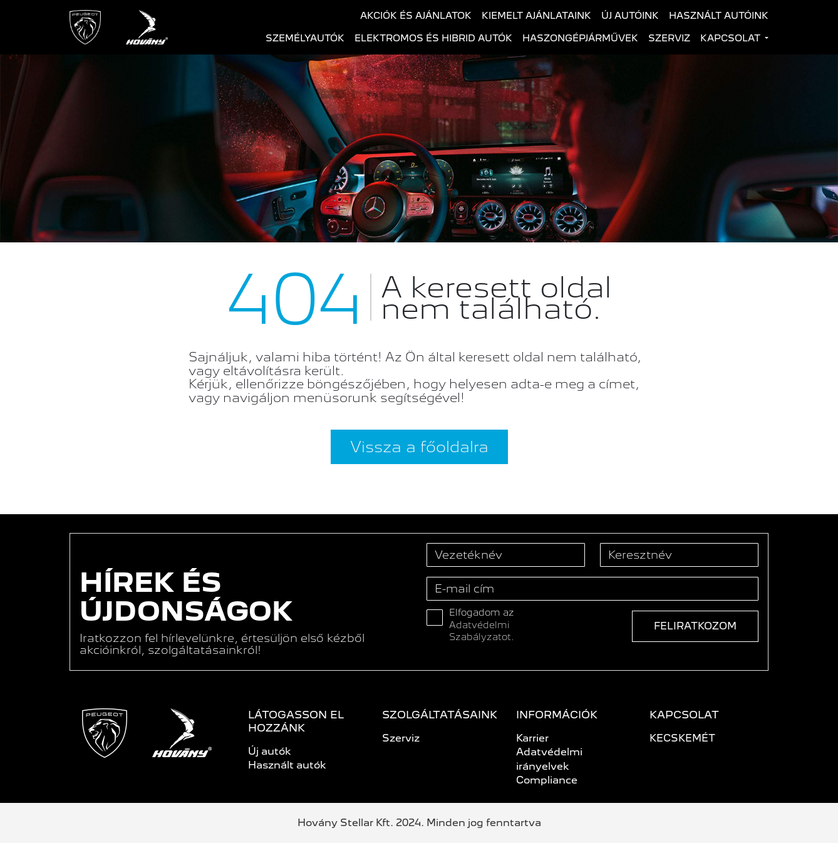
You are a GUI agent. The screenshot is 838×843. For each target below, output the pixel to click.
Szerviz (669, 38)
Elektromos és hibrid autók (433, 38)
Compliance (546, 780)
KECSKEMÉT (682, 738)
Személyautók (305, 38)
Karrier (532, 738)
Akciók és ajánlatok (416, 15)
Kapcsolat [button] (731, 38)
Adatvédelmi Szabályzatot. (481, 631)
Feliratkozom (695, 626)
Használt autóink (718, 15)
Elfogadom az (481, 625)
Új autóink (630, 15)
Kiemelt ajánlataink (536, 15)
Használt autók (287, 765)
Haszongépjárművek (580, 38)
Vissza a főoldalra (419, 446)
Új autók (269, 751)
